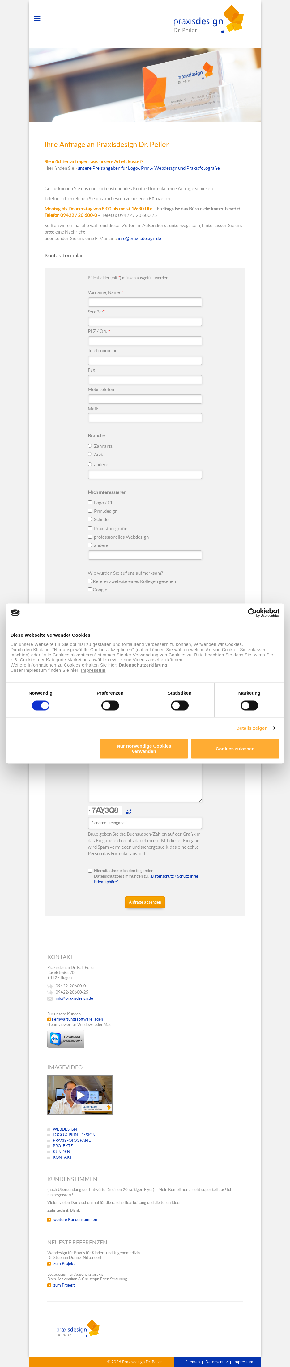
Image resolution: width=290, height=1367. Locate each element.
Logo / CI (103, 502)
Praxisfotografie (110, 528)
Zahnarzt (103, 446)
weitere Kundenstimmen (75, 1219)
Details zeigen (251, 728)
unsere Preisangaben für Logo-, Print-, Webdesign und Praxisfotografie (149, 168)
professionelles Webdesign (121, 537)
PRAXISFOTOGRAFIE (72, 1140)
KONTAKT (62, 1157)
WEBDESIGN (65, 1129)
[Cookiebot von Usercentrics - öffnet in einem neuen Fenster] (252, 612)
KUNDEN (61, 1151)
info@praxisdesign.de (139, 238)
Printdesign (105, 511)
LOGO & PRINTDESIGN (74, 1134)
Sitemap (192, 1362)
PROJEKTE (63, 1146)
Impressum (93, 670)
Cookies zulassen (235, 748)
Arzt (98, 454)
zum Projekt (64, 1263)
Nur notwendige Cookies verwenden (144, 749)
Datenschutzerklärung (143, 665)
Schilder (102, 519)
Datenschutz (216, 1362)
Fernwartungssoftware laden (77, 1019)
